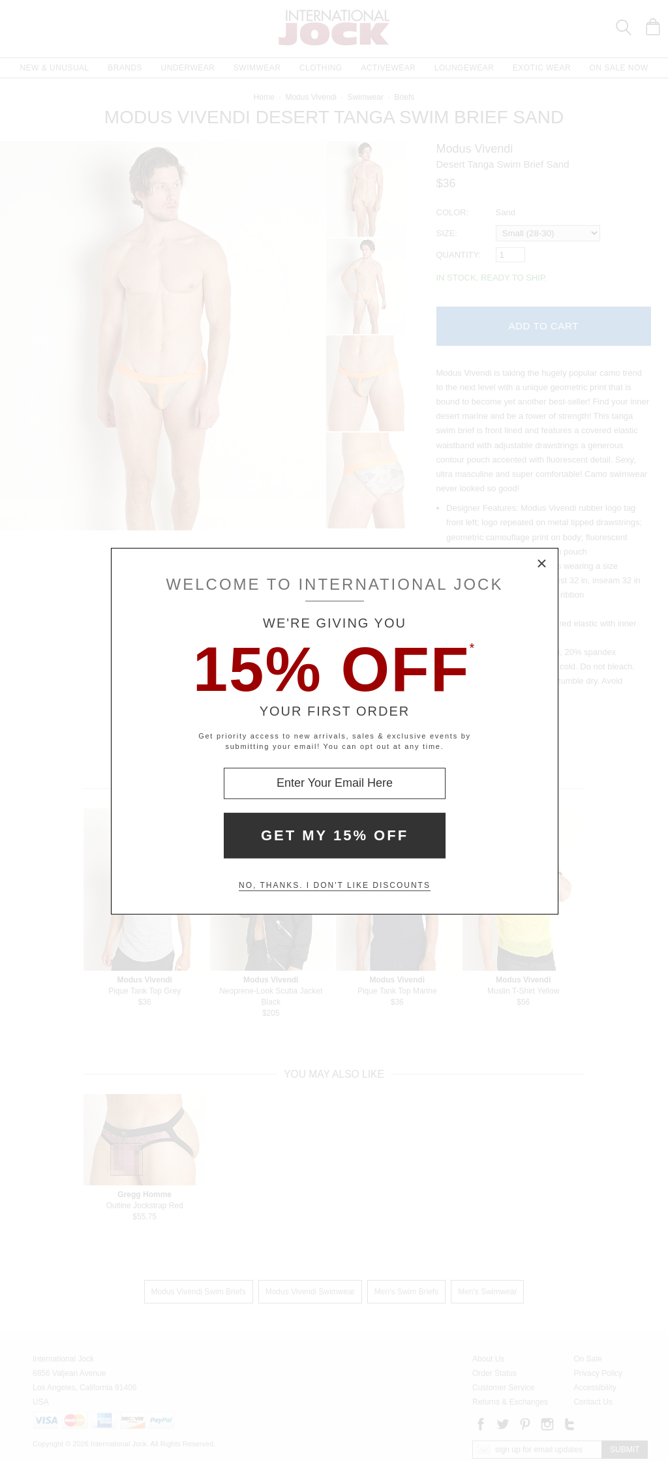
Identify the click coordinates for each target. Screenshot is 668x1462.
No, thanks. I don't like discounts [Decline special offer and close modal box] (335, 885)
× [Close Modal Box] (542, 564)
